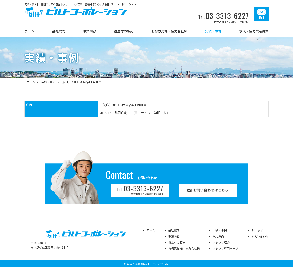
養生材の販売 (176, 242)
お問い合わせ (260, 236)
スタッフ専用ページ (225, 248)
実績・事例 (48, 82)
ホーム (30, 82)
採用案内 (218, 236)
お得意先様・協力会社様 (184, 248)
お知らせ (257, 230)
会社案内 (174, 230)
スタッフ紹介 (221, 242)
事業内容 (174, 236)
